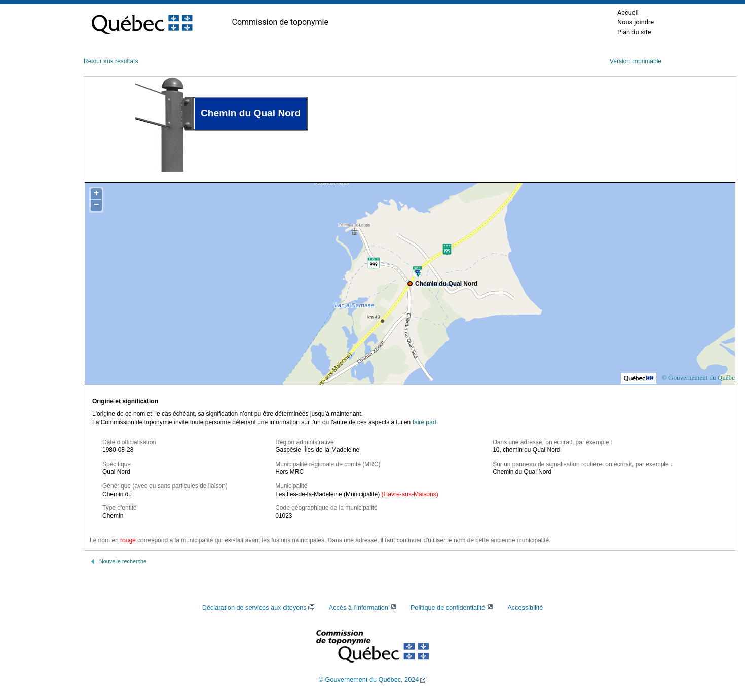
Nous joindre (635, 22)
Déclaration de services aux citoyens (254, 607)
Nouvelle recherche (122, 561)
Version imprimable (635, 61)
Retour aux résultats (111, 61)
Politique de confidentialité (448, 607)
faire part (424, 422)
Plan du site (634, 32)
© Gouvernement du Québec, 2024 (369, 679)
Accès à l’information (358, 607)
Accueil (628, 12)
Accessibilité (525, 607)
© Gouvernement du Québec (700, 377)
